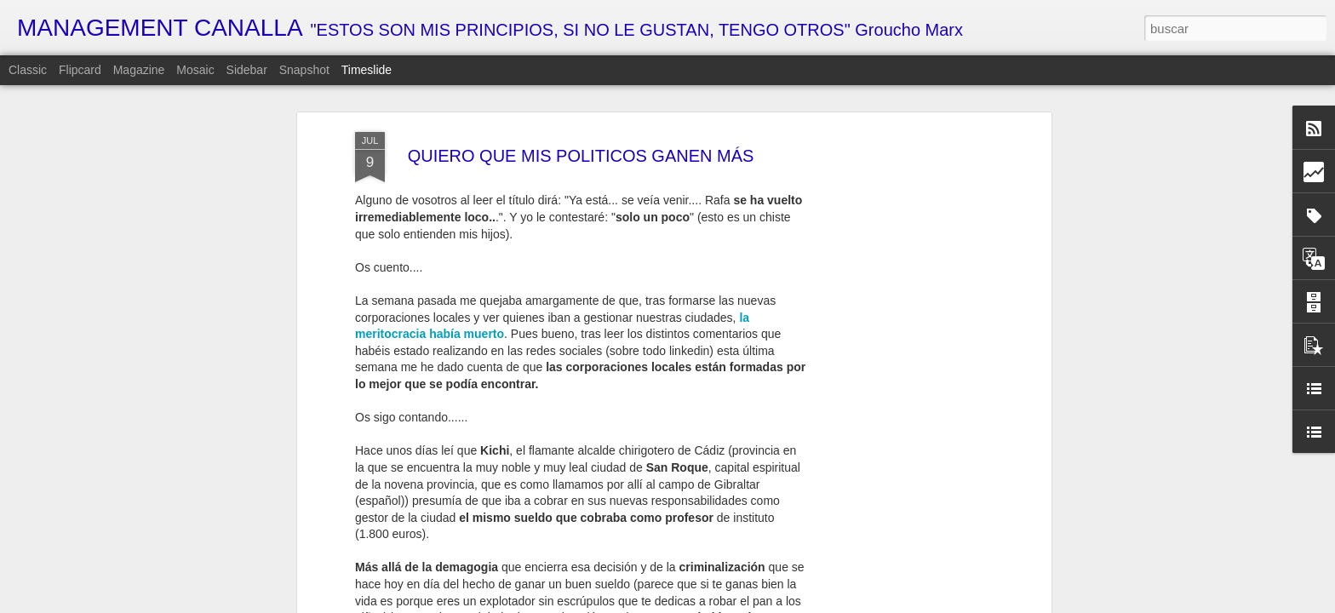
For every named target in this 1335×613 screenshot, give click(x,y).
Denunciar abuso (835, 604)
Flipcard (80, 70)
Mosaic (195, 70)
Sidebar (246, 70)
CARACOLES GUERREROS (911, 574)
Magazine (139, 70)
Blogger (778, 604)
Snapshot (304, 70)
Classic (28, 70)
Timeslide (366, 70)
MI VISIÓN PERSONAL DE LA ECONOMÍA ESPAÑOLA (769, 578)
